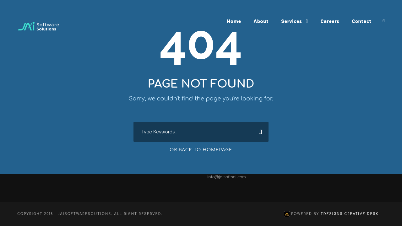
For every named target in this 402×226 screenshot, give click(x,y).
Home (234, 21)
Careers (329, 21)
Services (291, 21)
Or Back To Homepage (201, 150)
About (260, 21)
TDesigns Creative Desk (349, 214)
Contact (361, 21)
